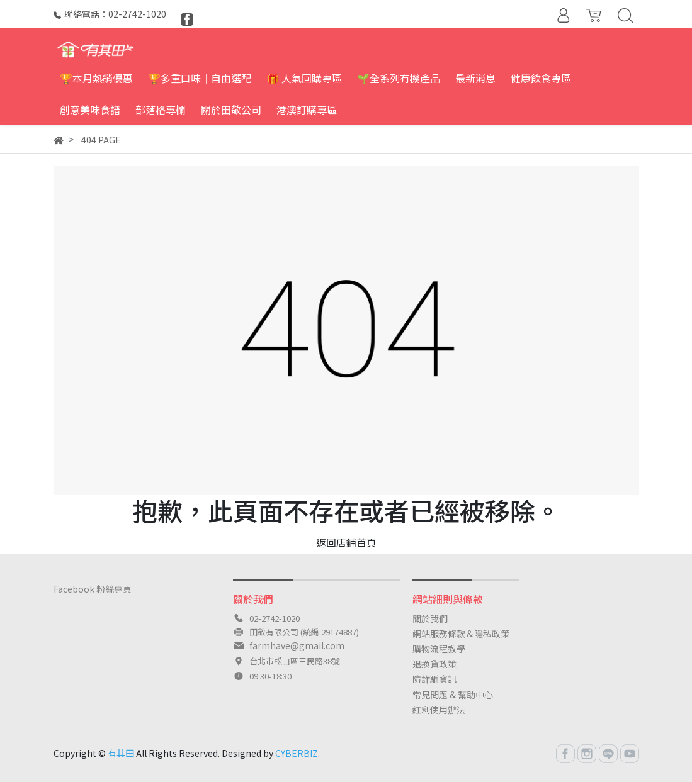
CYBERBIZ (296, 753)
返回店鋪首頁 (346, 542)
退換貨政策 (434, 663)
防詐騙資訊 (434, 679)
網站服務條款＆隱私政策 (460, 633)
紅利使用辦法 (438, 709)
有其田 (121, 753)
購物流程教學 (438, 648)
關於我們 (430, 618)
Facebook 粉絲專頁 (93, 589)
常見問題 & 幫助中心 (452, 694)
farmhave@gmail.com (296, 645)
